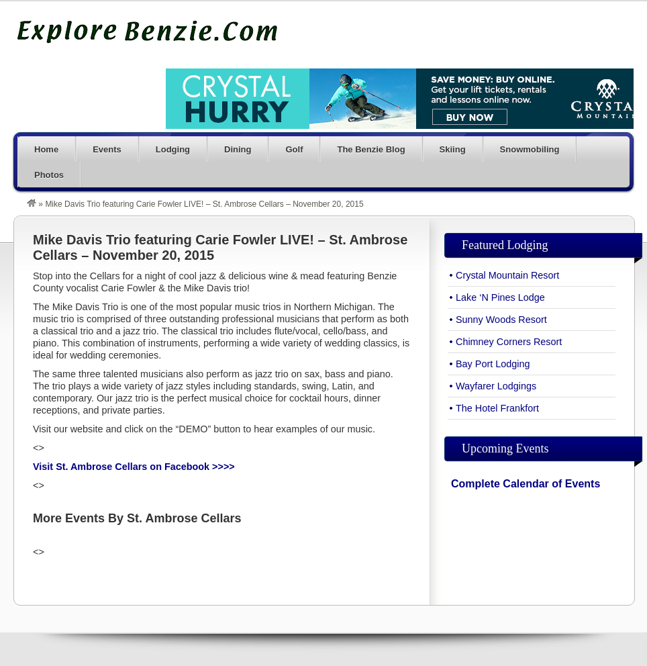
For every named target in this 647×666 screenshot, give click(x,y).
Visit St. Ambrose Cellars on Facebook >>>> (134, 466)
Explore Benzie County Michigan (147, 31)
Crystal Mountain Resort (507, 275)
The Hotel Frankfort (497, 408)
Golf (294, 149)
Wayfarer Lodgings (496, 386)
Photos (49, 175)
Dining (237, 149)
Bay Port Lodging (493, 364)
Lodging (173, 149)
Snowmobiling (530, 149)
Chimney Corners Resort (509, 341)
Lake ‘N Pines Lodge (500, 297)
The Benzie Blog (371, 149)
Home (46, 149)
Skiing (453, 149)
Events (107, 149)
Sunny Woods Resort (501, 319)
